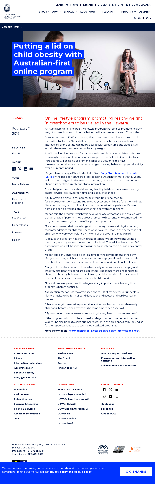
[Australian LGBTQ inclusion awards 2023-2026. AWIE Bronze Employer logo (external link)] (119, 449)
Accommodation (23, 368)
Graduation (20, 389)
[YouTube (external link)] (117, 390)
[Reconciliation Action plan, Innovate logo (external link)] (103, 449)
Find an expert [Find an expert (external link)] (66, 368)
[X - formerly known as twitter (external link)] (110, 390)
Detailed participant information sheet (115, 330)
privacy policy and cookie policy (70, 471)
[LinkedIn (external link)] (110, 396)
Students (104, 4)
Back (19, 118)
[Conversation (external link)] (117, 396)
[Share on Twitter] (20, 169)
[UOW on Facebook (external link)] (104, 390)
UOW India (64, 413)
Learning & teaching (26, 404)
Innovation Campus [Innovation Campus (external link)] (69, 389)
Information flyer (78, 330)
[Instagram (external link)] (104, 396)
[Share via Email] (31, 169)
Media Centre (65, 353)
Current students (24, 353)
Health (16, 239)
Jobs (16, 418)
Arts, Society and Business (116, 353)
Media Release (21, 184)
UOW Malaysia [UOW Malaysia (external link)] (66, 418)
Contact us (107, 404)
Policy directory (23, 399)
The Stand (64, 358)
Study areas (19, 217)
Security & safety (24, 373)
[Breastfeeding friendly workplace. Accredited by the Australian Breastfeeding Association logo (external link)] (135, 449)
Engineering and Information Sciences (118, 359)
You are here (12, 27)
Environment (21, 394)
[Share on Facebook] (14, 169)
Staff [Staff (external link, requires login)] (121, 4)
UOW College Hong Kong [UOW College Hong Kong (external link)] (72, 399)
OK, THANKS (136, 471)
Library (88, 4)
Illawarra (17, 232)
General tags (20, 225)
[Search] (62, 5)
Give (75, 4)
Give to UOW (108, 413)
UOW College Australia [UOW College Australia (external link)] (71, 394)
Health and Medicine (19, 201)
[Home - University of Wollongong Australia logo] (12, 11)
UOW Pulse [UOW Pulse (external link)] (64, 423)
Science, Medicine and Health (118, 365)
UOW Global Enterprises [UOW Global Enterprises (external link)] (72, 409)
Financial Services (24, 409)
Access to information (27, 413)
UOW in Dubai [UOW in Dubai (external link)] (66, 404)
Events (62, 363)
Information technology (28, 363)
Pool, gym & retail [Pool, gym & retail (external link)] (24, 377)
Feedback (107, 409)
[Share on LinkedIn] (25, 169)
